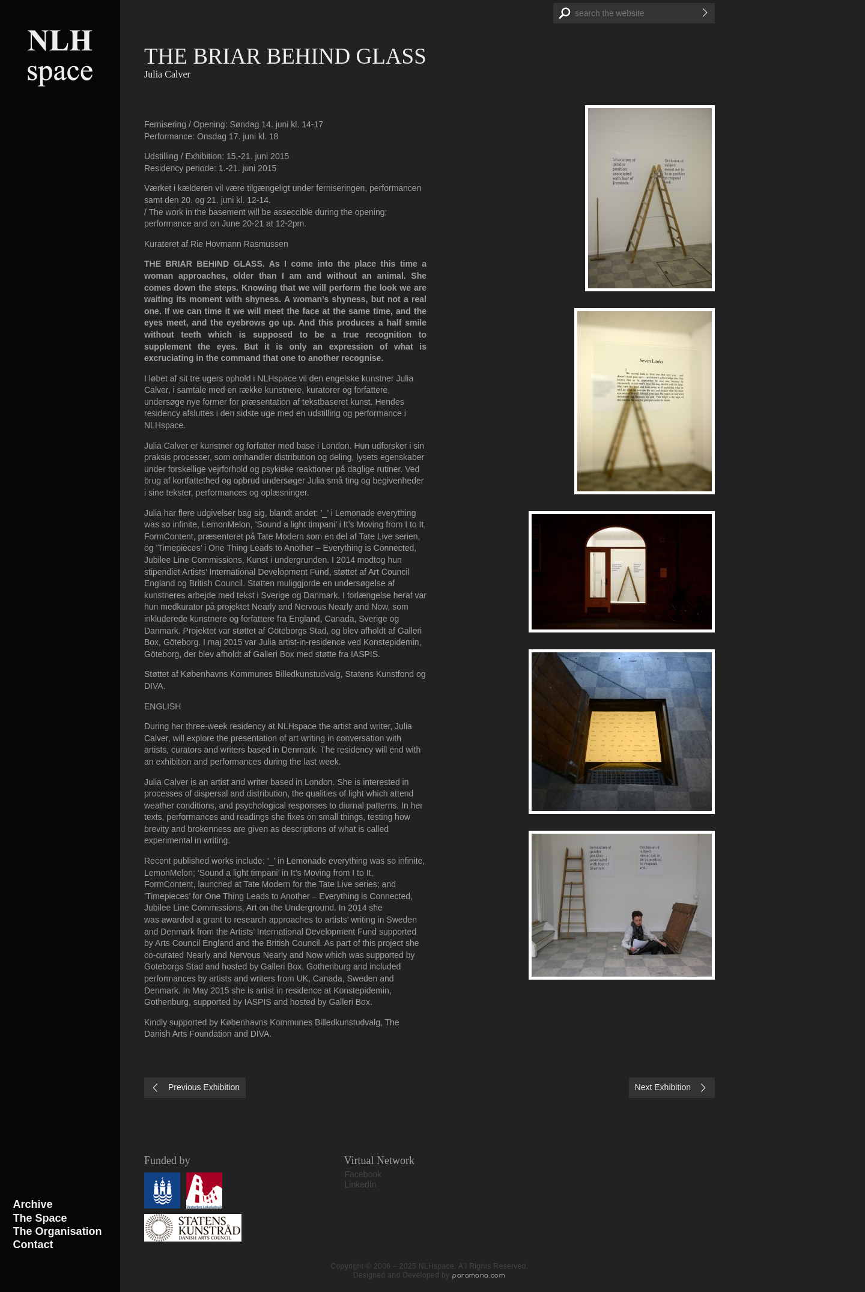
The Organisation (57, 1231)
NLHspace (60, 57)
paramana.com (478, 1275)
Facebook (363, 1174)
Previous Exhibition (204, 1087)
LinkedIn (361, 1184)
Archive (33, 1204)
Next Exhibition (663, 1087)
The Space (40, 1218)
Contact (33, 1245)
